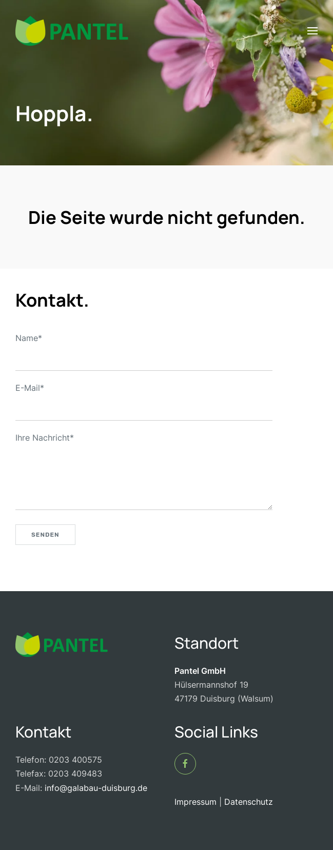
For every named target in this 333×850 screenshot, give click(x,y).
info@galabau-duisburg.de (94, 788)
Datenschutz (248, 802)
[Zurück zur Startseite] (71, 30)
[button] (312, 30)
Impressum (195, 802)
